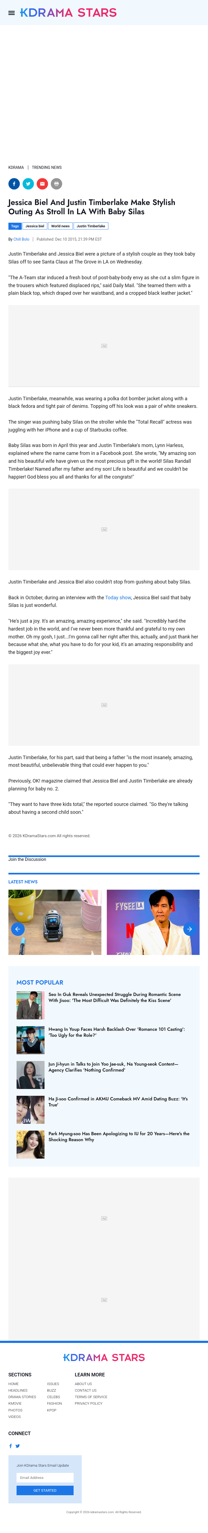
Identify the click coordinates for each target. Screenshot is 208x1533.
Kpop (51, 1410)
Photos (15, 1410)
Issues (53, 1384)
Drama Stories (22, 1397)
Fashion (54, 1403)
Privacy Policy (89, 1403)
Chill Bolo (21, 239)
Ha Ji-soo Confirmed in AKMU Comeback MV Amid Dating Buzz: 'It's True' (118, 1102)
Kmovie (15, 1403)
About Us (83, 1384)
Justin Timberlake (91, 226)
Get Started (44, 1490)
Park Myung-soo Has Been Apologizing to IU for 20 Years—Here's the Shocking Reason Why (119, 1136)
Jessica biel (35, 226)
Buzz (51, 1390)
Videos (14, 1416)
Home (13, 1384)
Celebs (53, 1397)
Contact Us (86, 1390)
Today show (118, 597)
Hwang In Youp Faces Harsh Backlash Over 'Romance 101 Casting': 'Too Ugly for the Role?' (117, 1032)
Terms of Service (91, 1397)
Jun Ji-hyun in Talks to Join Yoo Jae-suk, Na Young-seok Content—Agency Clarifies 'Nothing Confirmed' (114, 1067)
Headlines (18, 1390)
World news (60, 226)
